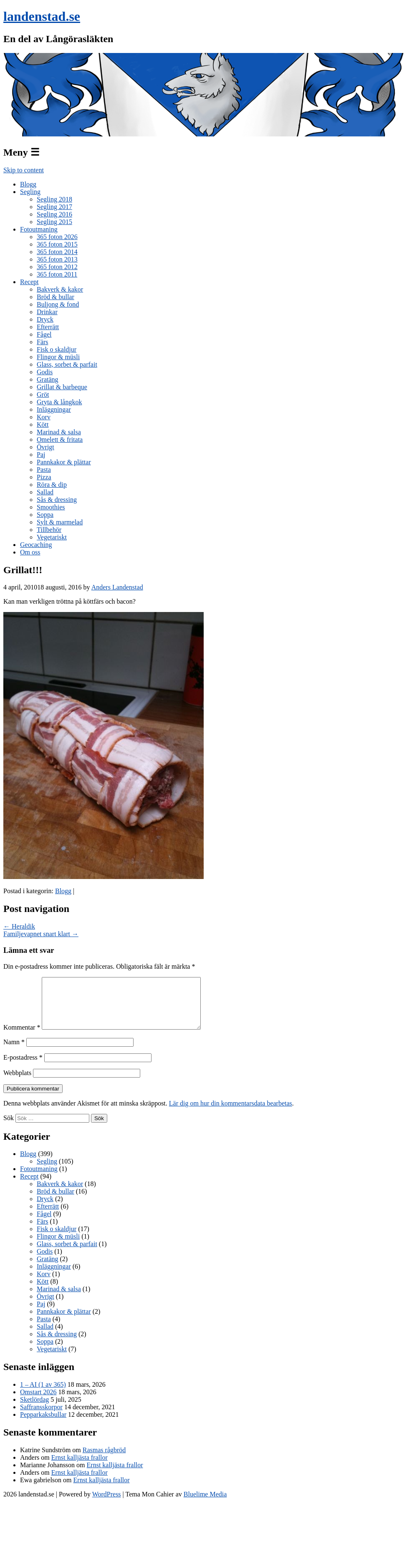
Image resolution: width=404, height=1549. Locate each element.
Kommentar (21, 1037)
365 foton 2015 (57, 244)
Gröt (43, 394)
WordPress (106, 1504)
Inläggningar (54, 409)
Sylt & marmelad (60, 522)
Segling (30, 191)
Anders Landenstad (117, 587)
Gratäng (47, 379)
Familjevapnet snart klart (40, 933)
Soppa (45, 514)
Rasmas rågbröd (104, 1459)
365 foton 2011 (57, 274)
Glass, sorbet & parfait (67, 364)
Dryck (45, 319)
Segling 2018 (54, 199)
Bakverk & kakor (60, 289)
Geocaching (36, 544)
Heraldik (19, 926)
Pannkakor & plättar (64, 462)
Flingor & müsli (58, 356)
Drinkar (47, 311)
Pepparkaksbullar (43, 1424)
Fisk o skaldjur (56, 349)
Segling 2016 (54, 214)
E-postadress (23, 1067)
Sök (8, 1127)
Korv (43, 417)
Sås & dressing (57, 499)
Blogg (28, 184)
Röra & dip (52, 484)
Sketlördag (34, 1409)
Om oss (30, 552)
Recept (29, 281)
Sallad (45, 492)
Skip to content (23, 170)
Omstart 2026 (38, 1401)
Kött (42, 424)
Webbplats (17, 1082)
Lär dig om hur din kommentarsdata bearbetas (230, 1113)
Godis (45, 371)
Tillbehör (49, 529)
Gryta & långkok (59, 402)
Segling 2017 (54, 206)
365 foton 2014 (57, 251)
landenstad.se (41, 16)
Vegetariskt (52, 537)
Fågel (44, 334)
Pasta (44, 469)
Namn (14, 1051)
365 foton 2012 (57, 266)
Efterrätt (48, 326)
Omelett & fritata (60, 439)
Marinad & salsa (59, 432)
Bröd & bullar (55, 296)
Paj (41, 454)
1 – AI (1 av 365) (43, 1394)
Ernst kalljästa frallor (79, 1467)
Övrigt (45, 447)
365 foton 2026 (57, 236)
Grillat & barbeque (62, 386)
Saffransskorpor (41, 1417)
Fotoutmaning (39, 229)
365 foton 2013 (57, 259)
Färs (42, 341)
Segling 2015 (54, 221)
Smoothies (51, 507)
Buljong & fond (58, 304)
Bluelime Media (205, 1504)
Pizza (44, 477)
